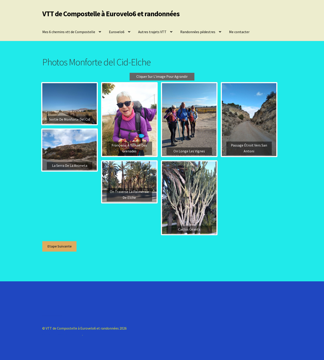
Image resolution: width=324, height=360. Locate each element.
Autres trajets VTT (152, 32)
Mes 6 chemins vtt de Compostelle (68, 32)
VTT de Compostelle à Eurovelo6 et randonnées (111, 13)
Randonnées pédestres (197, 32)
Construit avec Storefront (62, 334)
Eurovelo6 (116, 32)
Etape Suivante (59, 246)
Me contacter (239, 32)
